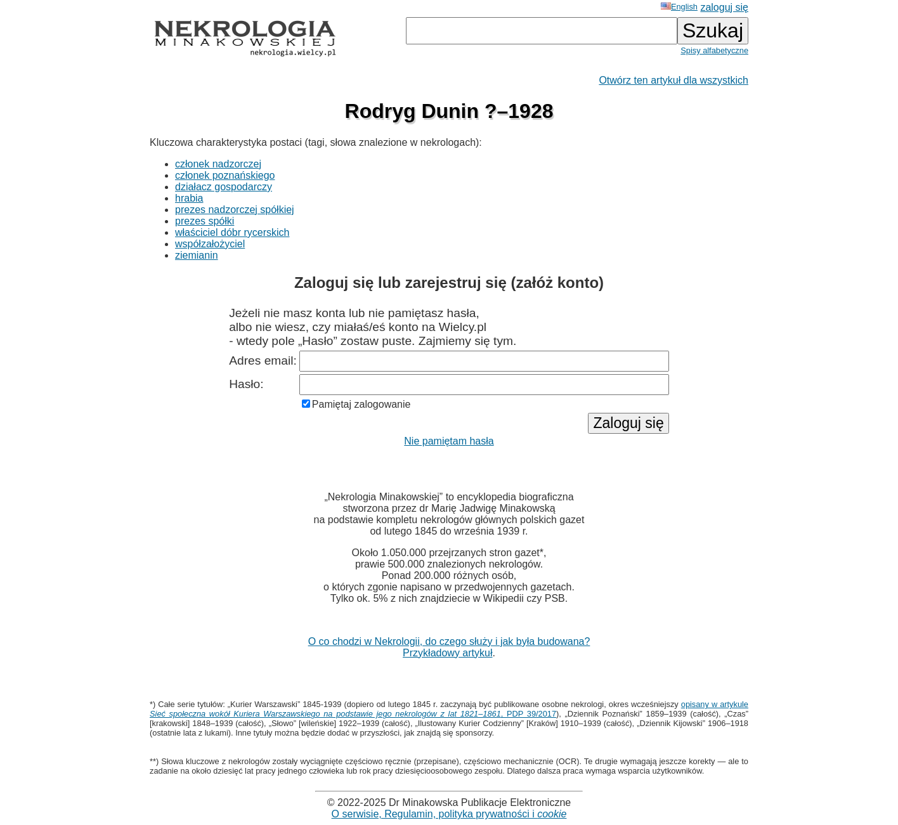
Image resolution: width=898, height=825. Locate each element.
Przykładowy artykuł (447, 652)
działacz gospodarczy (223, 186)
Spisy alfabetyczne (714, 50)
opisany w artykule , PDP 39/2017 (449, 708)
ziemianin (196, 255)
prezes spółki (204, 221)
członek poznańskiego (225, 175)
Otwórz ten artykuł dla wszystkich (673, 80)
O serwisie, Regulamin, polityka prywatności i (449, 814)
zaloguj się (724, 7)
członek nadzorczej (218, 164)
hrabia (189, 198)
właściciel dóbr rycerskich (232, 232)
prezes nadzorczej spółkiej (234, 209)
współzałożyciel (210, 243)
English (679, 6)
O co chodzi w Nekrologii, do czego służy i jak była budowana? (449, 641)
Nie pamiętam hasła (448, 441)
